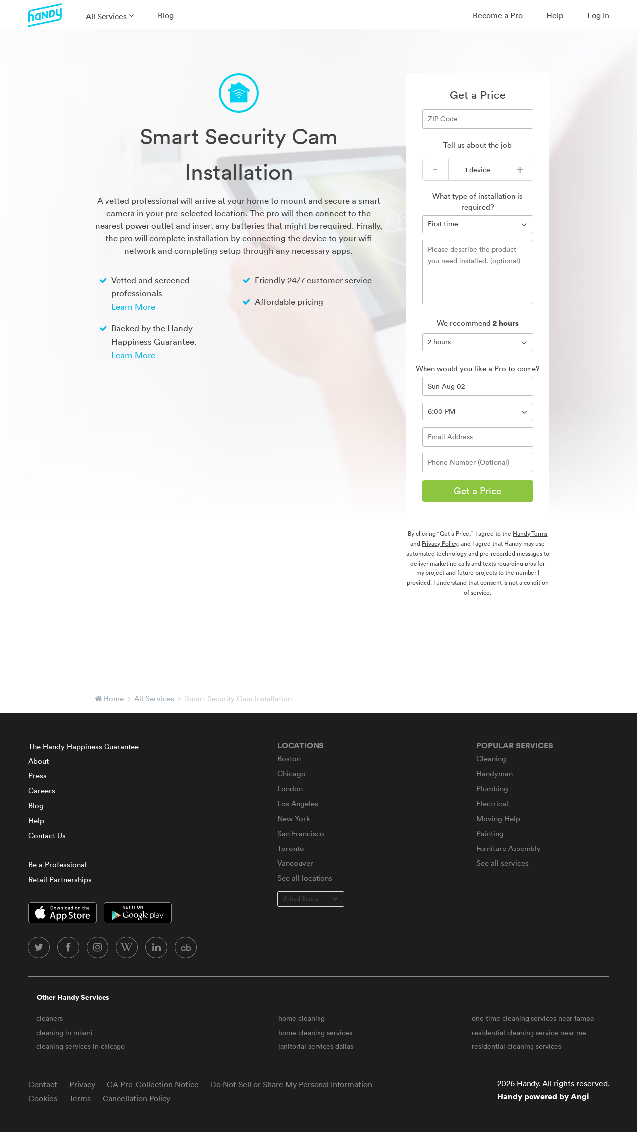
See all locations (304, 878)
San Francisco (300, 833)
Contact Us (47, 835)
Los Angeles (297, 803)
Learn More (133, 306)
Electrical (492, 803)
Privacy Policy (439, 543)
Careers (41, 790)
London (290, 788)
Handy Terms (530, 533)
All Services (106, 16)
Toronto (290, 848)
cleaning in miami (64, 1032)
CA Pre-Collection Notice (153, 1084)
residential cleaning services (516, 1046)
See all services (502, 863)
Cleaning (491, 758)
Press (37, 775)
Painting (490, 833)
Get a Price (477, 491)
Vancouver (295, 863)
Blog (166, 15)
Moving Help (498, 818)
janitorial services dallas (315, 1046)
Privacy (82, 1084)
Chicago (291, 773)
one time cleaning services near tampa (533, 1018)
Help (554, 15)
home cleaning (301, 1018)
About (38, 761)
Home (114, 698)
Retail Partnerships (60, 879)
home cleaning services (315, 1032)
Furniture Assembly (508, 848)
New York (293, 818)
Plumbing (492, 788)
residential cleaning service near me (529, 1032)
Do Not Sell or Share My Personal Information (291, 1084)
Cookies (42, 1098)
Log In (598, 15)
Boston (289, 758)
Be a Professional (57, 864)
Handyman (494, 773)
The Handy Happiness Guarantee (83, 746)
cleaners (49, 1018)
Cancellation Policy (136, 1098)
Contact (42, 1084)
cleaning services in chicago (80, 1046)
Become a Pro (498, 15)
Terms (80, 1098)
